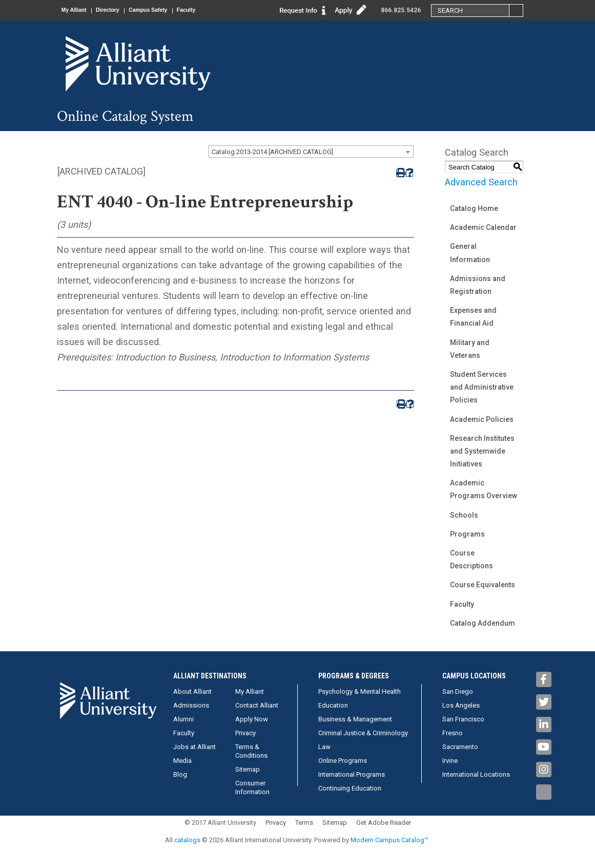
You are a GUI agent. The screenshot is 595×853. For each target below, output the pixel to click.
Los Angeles (461, 705)
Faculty (212, 10)
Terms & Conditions (251, 751)
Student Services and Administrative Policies (482, 387)
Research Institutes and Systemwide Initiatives (482, 451)
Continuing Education (349, 788)
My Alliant (78, 10)
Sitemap (247, 769)
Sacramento (460, 747)
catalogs (187, 840)
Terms (304, 822)
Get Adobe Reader (383, 822)
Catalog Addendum (482, 623)
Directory (118, 10)
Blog (180, 774)
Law (324, 747)
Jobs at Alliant (194, 747)
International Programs (351, 774)
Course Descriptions (471, 559)
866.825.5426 (401, 10)
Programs (467, 534)
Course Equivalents (482, 585)
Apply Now (251, 719)
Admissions (191, 705)
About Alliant (192, 691)
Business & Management (355, 719)
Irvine (450, 760)
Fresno (452, 733)
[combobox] (311, 151)
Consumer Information (252, 787)
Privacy (245, 733)
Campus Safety (166, 10)
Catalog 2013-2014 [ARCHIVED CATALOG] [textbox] (272, 152)
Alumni (183, 719)
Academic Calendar (483, 227)
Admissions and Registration (477, 284)
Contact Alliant (256, 705)
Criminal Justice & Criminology (363, 733)
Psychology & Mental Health (359, 691)
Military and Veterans (469, 348)
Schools (464, 515)
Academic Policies (482, 419)
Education (333, 705)
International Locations (476, 774)
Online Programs (342, 760)
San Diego (457, 691)
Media (182, 760)
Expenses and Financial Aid (473, 316)
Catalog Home (474, 208)
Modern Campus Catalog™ (389, 840)
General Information (470, 252)
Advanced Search (481, 182)
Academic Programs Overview (483, 489)
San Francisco (463, 719)
